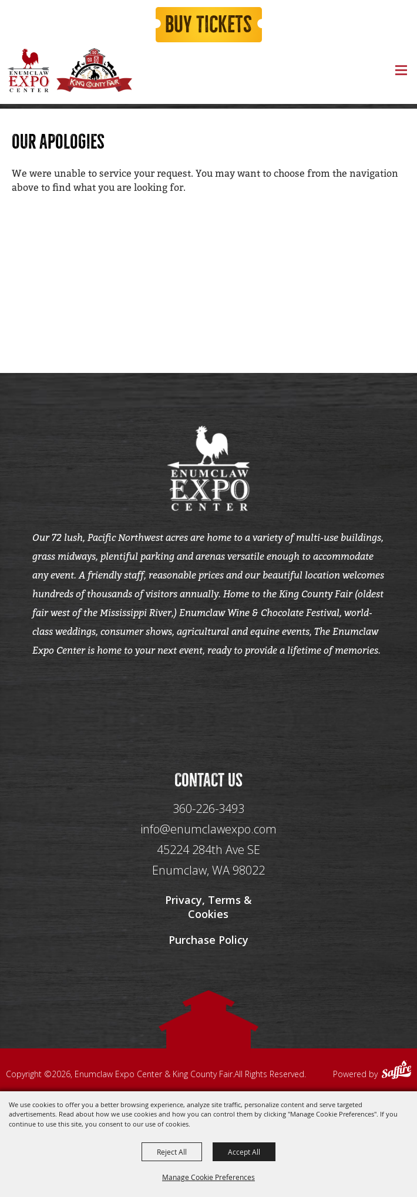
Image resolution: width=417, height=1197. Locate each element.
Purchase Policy (208, 940)
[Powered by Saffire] (396, 1071)
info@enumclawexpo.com (208, 829)
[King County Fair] (94, 70)
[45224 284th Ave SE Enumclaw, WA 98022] (208, 860)
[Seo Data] (208, 701)
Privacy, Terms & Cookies (208, 907)
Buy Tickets (208, 24)
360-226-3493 (208, 808)
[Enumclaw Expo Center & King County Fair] (28, 70)
